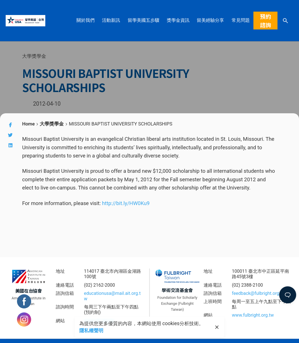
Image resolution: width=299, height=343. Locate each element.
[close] (217, 327)
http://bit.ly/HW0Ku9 (126, 203)
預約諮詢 (265, 20)
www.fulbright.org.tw (253, 315)
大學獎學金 (34, 56)
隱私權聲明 (91, 330)
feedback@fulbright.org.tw (258, 293)
